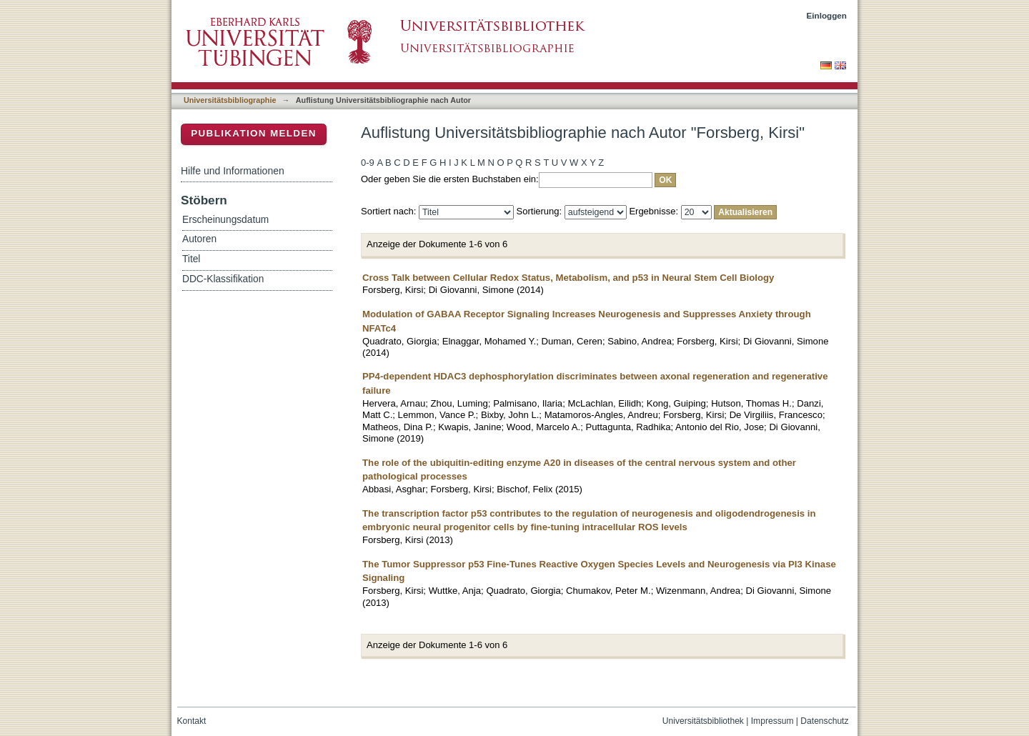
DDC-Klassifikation (223, 279)
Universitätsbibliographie (230, 100)
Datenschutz (824, 721)
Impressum (772, 721)
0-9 (367, 162)
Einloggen (827, 15)
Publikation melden (254, 133)
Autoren (199, 239)
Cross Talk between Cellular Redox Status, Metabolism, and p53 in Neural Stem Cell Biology (568, 277)
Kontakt (192, 721)
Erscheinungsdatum (225, 219)
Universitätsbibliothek (703, 721)
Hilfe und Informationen (232, 170)
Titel (191, 259)
